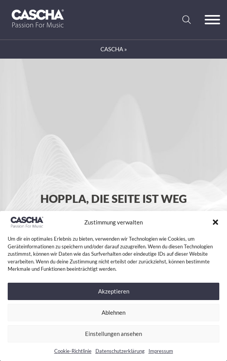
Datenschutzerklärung (120, 351)
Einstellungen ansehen (113, 333)
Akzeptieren (113, 291)
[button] (215, 222)
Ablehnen (113, 312)
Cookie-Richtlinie (73, 351)
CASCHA (111, 49)
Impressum (161, 351)
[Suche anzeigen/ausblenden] (186, 19)
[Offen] (212, 19)
